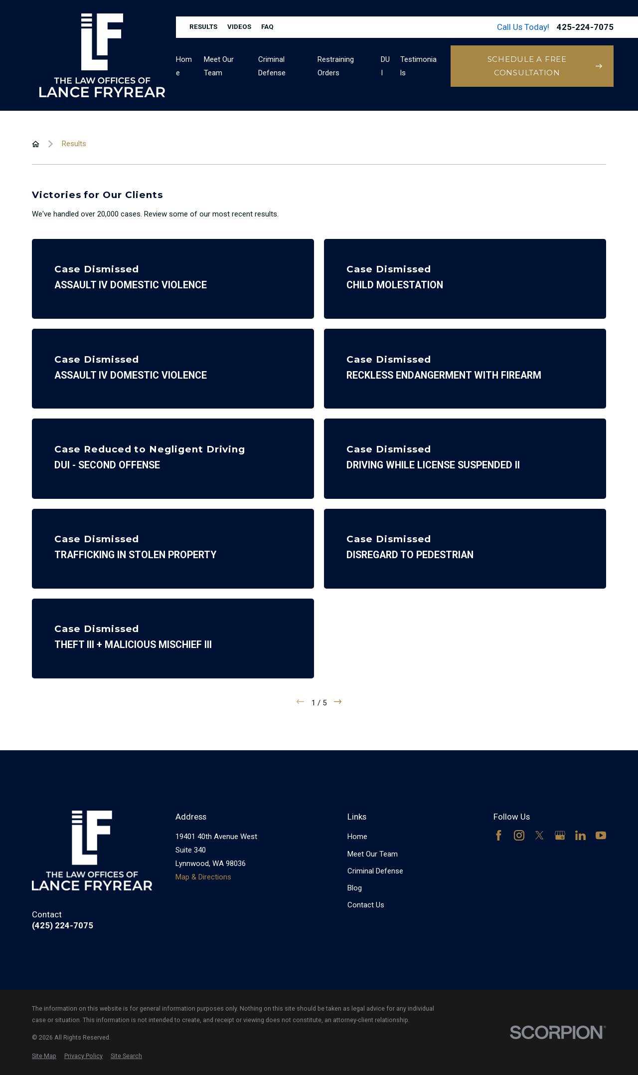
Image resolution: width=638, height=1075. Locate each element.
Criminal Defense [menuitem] (272, 66)
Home (357, 836)
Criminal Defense (375, 870)
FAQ (267, 26)
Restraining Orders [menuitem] (336, 66)
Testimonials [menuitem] (418, 66)
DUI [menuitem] (385, 66)
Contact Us (365, 904)
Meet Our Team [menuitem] (219, 66)
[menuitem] (44, 1056)
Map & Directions (203, 876)
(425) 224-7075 (62, 925)
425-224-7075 (585, 27)
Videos (239, 26)
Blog (354, 887)
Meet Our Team (372, 854)
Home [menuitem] (184, 66)
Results (203, 26)
